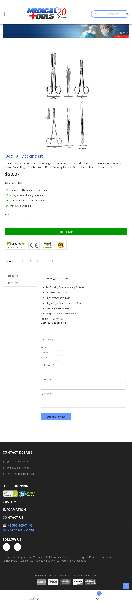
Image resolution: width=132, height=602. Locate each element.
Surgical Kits (24, 557)
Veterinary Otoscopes (73, 560)
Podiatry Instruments (47, 560)
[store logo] (47, 14)
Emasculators (71, 557)
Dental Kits (9, 557)
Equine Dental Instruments (96, 557)
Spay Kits (56, 557)
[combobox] (114, 14)
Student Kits (26, 560)
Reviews (13, 283)
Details (13, 276)
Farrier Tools (10, 560)
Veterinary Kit (40, 557)
